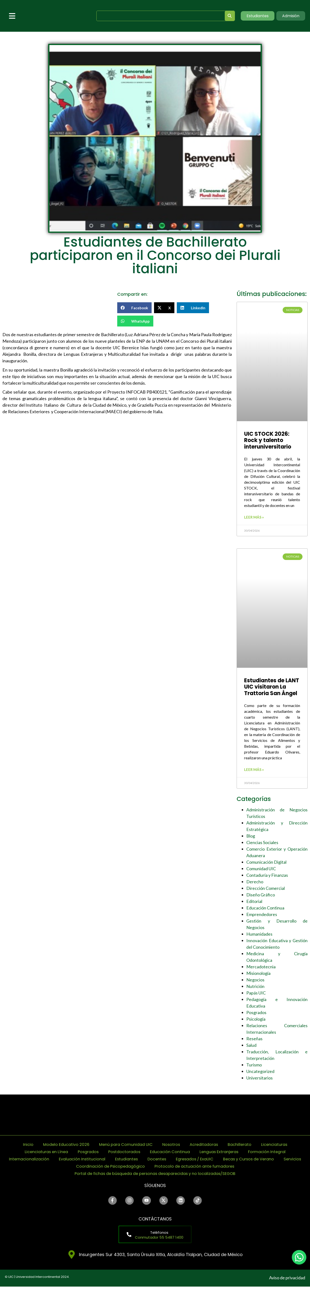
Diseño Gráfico (260, 896)
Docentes (170, 1160)
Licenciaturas (282, 1146)
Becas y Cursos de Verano (270, 1160)
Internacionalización (33, 1160)
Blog (250, 837)
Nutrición (255, 987)
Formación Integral (275, 1153)
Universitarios (259, 1079)
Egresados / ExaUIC (211, 1160)
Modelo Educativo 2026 (59, 1146)
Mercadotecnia (261, 968)
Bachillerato (246, 1146)
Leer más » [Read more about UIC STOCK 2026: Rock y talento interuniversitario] (254, 518)
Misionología (258, 974)
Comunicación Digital (266, 863)
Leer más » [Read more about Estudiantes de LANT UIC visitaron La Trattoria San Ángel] (254, 771)
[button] (134, 307)
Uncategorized (260, 1072)
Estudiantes (137, 1160)
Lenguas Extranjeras (224, 1153)
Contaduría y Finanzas (267, 876)
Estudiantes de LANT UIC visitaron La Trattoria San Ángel (271, 687)
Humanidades (259, 935)
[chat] (299, 1257)
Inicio (18, 1146)
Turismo (254, 1066)
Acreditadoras (207, 1146)
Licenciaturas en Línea (37, 1153)
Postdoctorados (122, 1153)
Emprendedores (261, 915)
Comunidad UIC (261, 870)
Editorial (254, 902)
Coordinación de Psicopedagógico (121, 1168)
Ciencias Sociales (262, 843)
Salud (251, 1046)
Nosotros (172, 1146)
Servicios (63, 1168)
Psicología (255, 1020)
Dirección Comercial (265, 889)
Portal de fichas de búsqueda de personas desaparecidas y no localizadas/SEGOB (155, 1175)
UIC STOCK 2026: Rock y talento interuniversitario (267, 440)
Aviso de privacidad (287, 1280)
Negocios (255, 981)
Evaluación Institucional (89, 1160)
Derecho (254, 883)
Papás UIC (256, 994)
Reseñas (254, 1040)
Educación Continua (265, 909)
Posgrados (256, 1014)
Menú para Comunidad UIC (123, 1146)
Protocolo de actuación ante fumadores (212, 1168)
